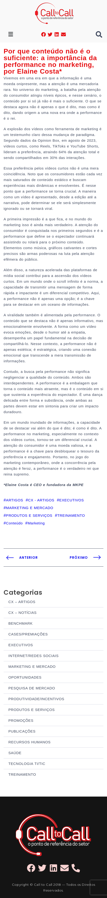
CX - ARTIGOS (41, 500)
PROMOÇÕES (21, 720)
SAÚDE (15, 753)
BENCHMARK (20, 623)
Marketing (36, 523)
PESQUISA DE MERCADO (31, 688)
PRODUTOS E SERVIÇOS (31, 710)
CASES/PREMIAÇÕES (28, 634)
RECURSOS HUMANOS (29, 742)
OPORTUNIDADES (24, 677)
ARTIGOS (14, 500)
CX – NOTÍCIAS (22, 612)
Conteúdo (14, 523)
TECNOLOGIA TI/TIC (26, 764)
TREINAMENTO (22, 774)
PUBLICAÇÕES (21, 731)
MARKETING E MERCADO (32, 666)
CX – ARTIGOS (21, 602)
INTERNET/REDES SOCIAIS (33, 656)
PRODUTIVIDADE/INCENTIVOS (36, 699)
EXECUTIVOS (20, 645)
